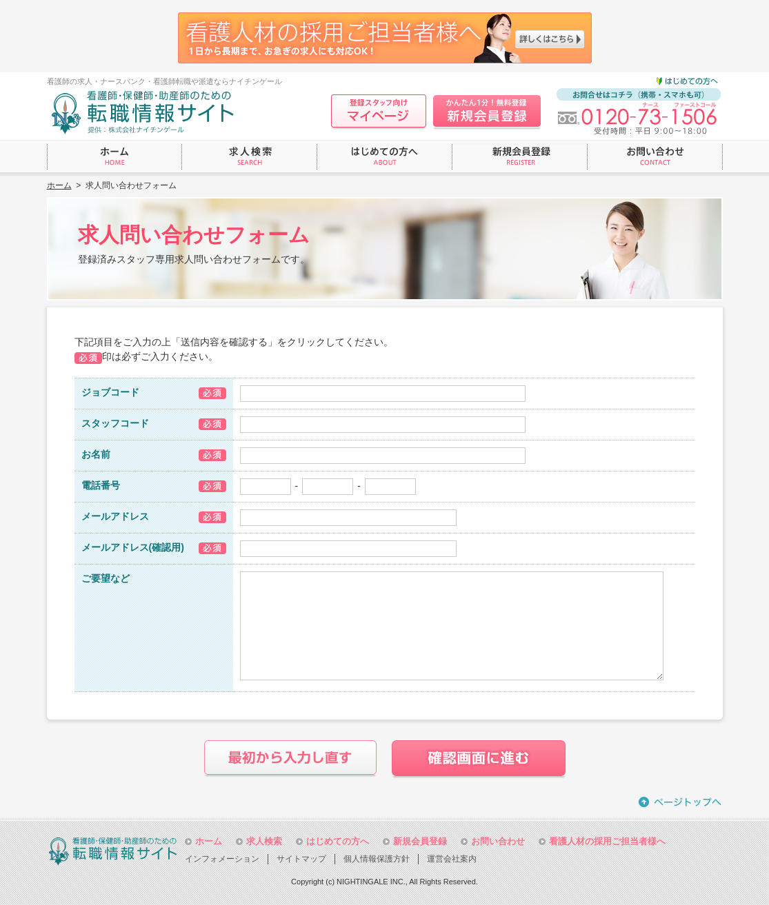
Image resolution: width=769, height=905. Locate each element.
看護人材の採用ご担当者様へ (607, 841)
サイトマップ (301, 859)
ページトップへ (681, 802)
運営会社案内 (452, 859)
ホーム (59, 185)
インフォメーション (222, 859)
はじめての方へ (337, 841)
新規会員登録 (420, 841)
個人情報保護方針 (376, 859)
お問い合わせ (498, 841)
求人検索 (264, 841)
